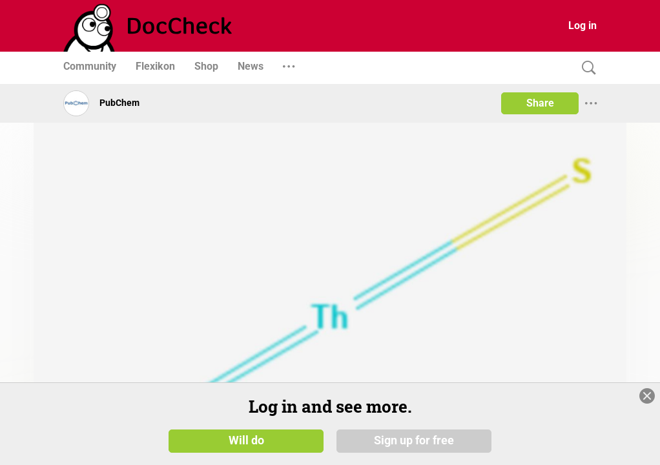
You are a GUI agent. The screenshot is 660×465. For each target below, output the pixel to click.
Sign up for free (414, 440)
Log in (582, 25)
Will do (246, 440)
